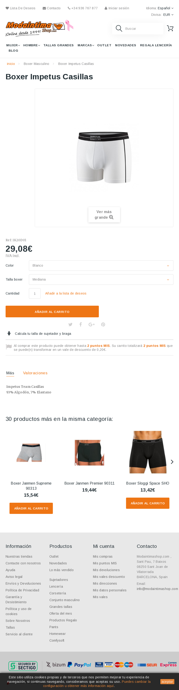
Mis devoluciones (106, 570)
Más (10, 373)
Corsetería (57, 593)
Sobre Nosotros (18, 621)
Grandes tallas (60, 607)
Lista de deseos (21, 8)
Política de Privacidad (22, 590)
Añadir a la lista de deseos (66, 293)
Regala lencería (156, 45)
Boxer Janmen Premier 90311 (89, 483)
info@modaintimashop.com (157, 589)
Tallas (10, 627)
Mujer (12, 45)
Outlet (104, 45)
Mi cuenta (103, 546)
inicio (11, 64)
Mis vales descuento (109, 577)
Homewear (57, 634)
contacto (52, 8)
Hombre (30, 45)
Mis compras (103, 556)
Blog (13, 50)
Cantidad (13, 293)
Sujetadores (58, 580)
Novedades (125, 45)
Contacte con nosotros (23, 563)
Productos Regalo (63, 620)
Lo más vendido (61, 570)
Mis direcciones (105, 583)
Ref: (9, 240)
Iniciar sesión (117, 8)
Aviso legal (14, 577)
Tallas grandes (58, 45)
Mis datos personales (110, 590)
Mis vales (100, 597)
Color (10, 265)
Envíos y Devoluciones (23, 583)
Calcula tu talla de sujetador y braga (42, 333)
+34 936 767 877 (83, 8)
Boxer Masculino (36, 64)
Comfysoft (57, 640)
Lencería (56, 586)
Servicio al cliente (19, 634)
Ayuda (10, 570)
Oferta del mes (60, 613)
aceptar (167, 681)
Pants (54, 627)
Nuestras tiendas (19, 556)
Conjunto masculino (64, 600)
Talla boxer (15, 279)
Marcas (85, 45)
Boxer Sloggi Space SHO (147, 483)
